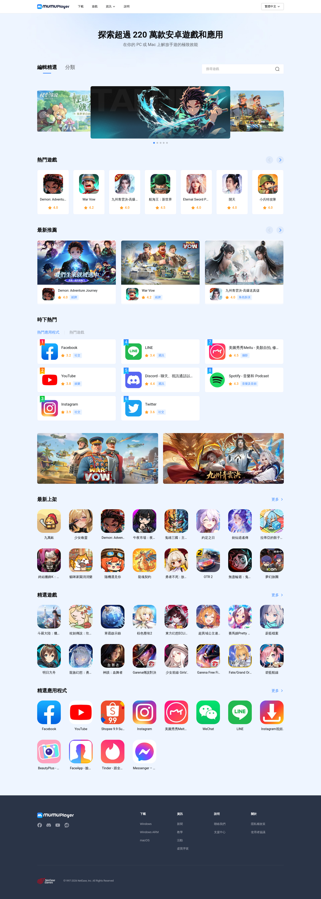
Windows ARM (149, 832)
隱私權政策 (258, 824)
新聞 (180, 824)
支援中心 (220, 832)
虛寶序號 (183, 848)
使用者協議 (258, 832)
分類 (70, 67)
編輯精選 (47, 67)
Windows (146, 824)
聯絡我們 (220, 824)
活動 (180, 840)
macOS (145, 840)
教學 (180, 832)
